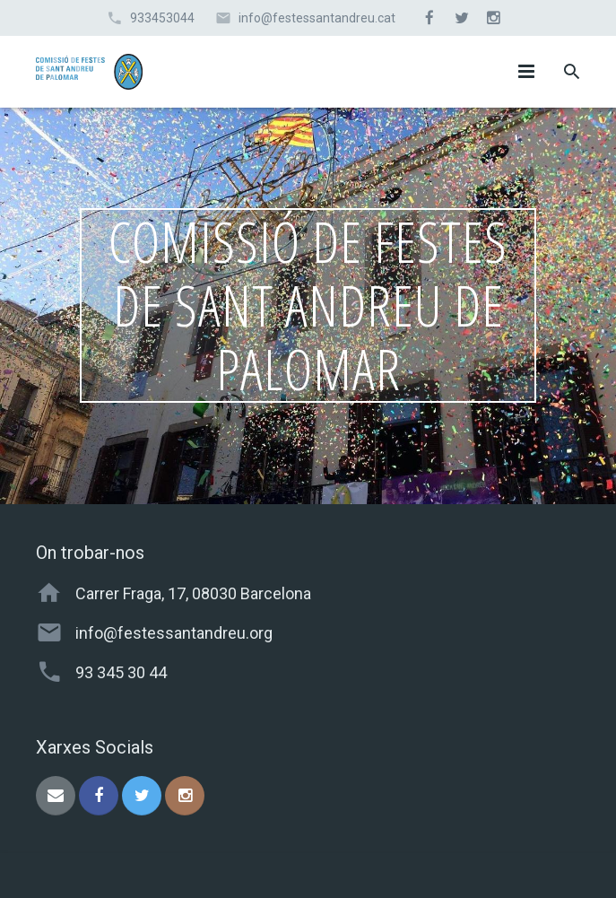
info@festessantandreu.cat (317, 18)
